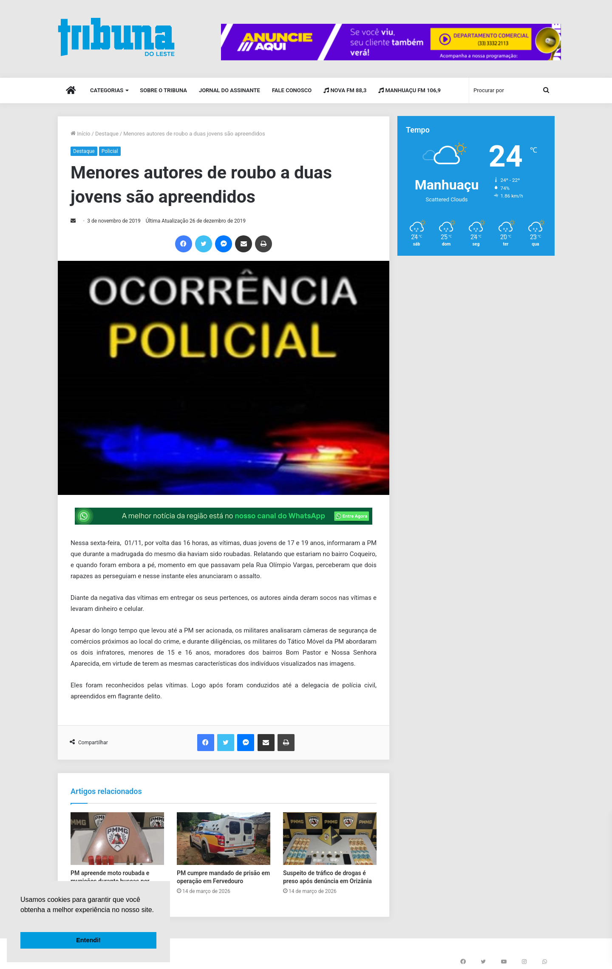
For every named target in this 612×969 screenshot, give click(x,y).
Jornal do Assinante (229, 90)
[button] (21, 920)
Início (81, 133)
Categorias (106, 90)
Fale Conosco (292, 90)
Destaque (107, 133)
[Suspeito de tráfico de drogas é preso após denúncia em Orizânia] (330, 838)
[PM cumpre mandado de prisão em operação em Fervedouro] (223, 838)
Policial (110, 151)
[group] (391, 42)
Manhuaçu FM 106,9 (409, 90)
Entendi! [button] (88, 940)
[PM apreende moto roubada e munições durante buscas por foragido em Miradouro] (117, 838)
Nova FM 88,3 (344, 90)
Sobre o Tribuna (163, 90)
